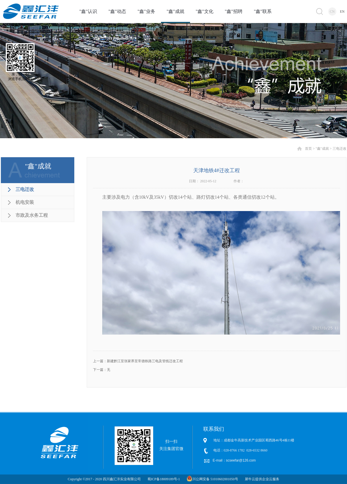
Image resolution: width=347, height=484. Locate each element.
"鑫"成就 (322, 149)
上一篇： (138, 361)
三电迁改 (339, 149)
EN (342, 12)
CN (332, 12)
